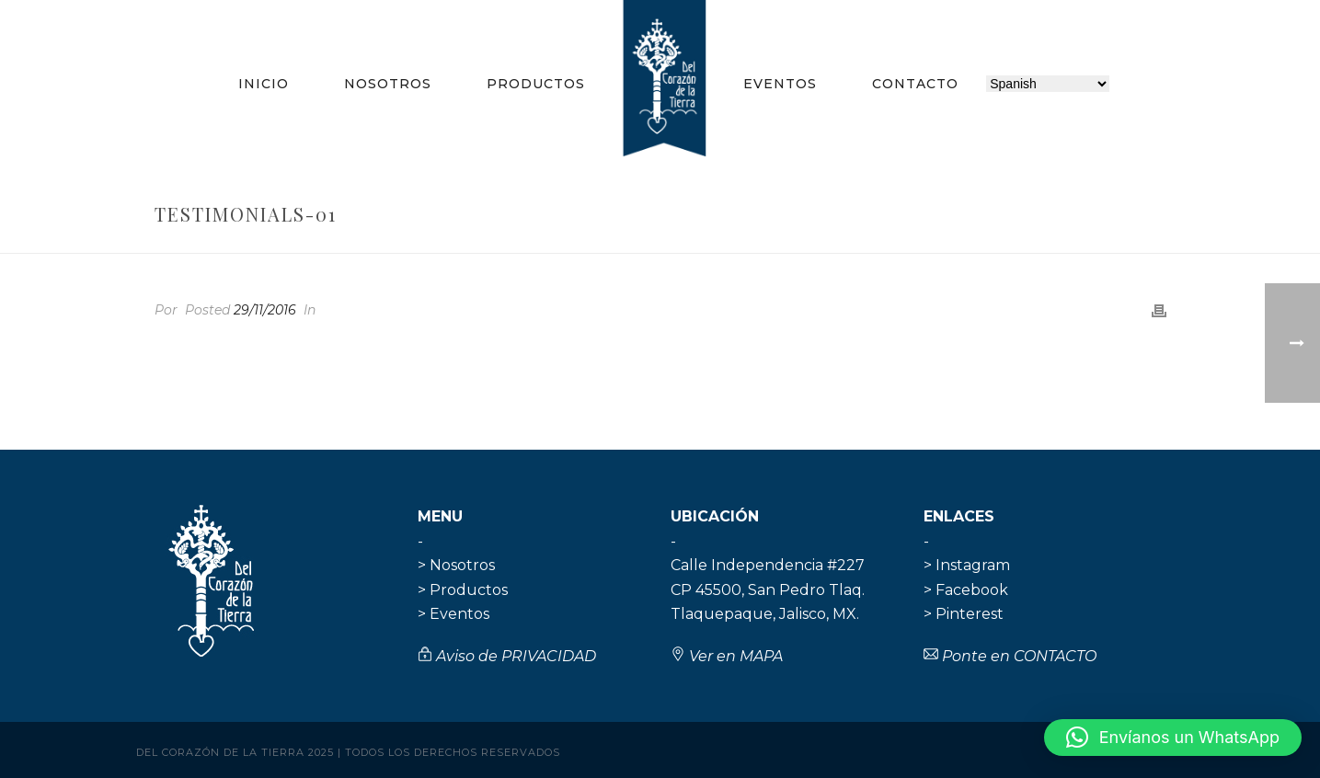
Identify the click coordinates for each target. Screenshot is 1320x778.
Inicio (263, 83)
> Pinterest (964, 614)
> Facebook (966, 590)
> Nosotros (456, 565)
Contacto (915, 83)
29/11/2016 (265, 310)
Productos (536, 83)
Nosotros (387, 83)
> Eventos (453, 614)
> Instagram (967, 565)
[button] (1173, 737)
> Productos (463, 590)
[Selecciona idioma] (1047, 83)
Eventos (780, 83)
